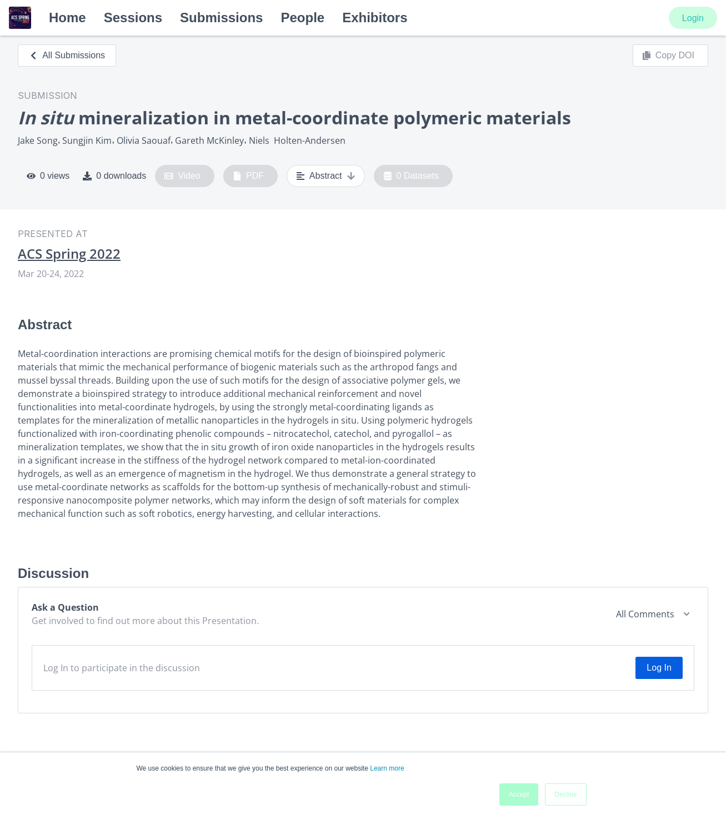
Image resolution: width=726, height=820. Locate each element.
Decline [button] (565, 794)
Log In (659, 667)
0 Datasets (411, 176)
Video (182, 176)
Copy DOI (668, 55)
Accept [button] (519, 794)
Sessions (133, 17)
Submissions (221, 17)
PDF (248, 176)
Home (67, 17)
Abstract (326, 176)
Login (693, 18)
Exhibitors (374, 17)
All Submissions (67, 55)
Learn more (387, 768)
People (302, 17)
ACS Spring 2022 (69, 254)
